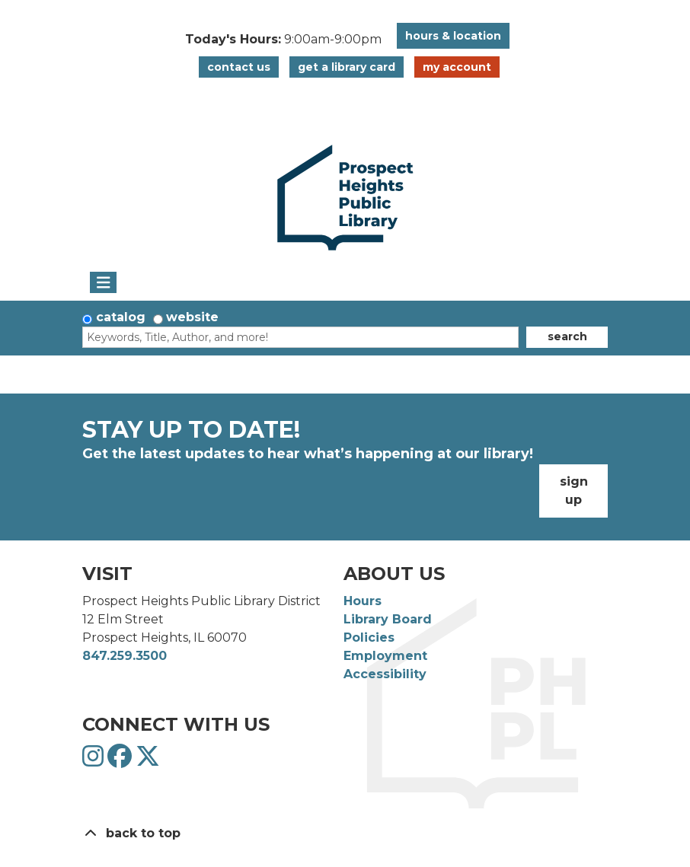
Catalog (120, 317)
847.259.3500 (124, 656)
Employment (385, 656)
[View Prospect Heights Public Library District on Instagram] (94, 761)
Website (192, 317)
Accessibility (384, 674)
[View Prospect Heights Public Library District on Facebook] (121, 761)
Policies (369, 637)
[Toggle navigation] (103, 282)
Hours (362, 601)
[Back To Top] (345, 833)
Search (567, 336)
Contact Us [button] (238, 67)
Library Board (387, 619)
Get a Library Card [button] (346, 67)
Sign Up (574, 490)
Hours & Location (453, 36)
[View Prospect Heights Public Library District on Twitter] (148, 761)
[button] (283, 39)
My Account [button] (457, 67)
